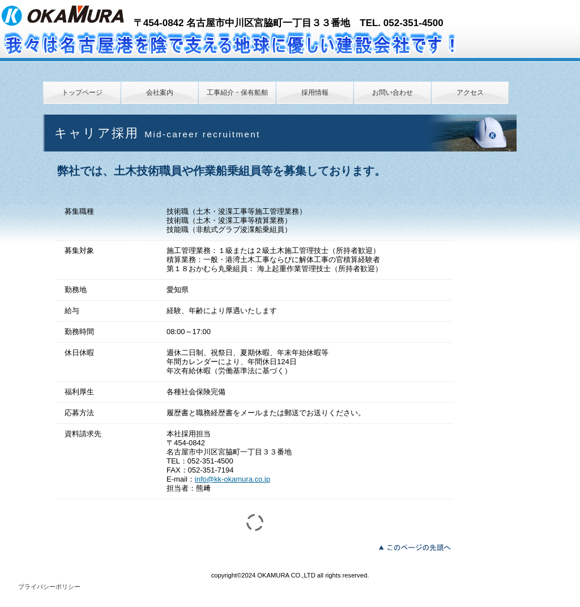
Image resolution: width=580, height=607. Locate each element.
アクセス (470, 92)
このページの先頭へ (417, 546)
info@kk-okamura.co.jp (232, 479)
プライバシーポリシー (49, 586)
